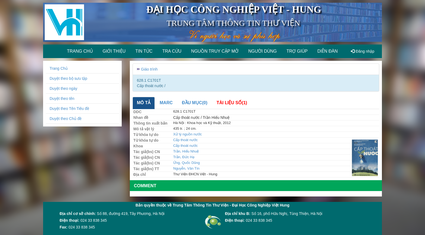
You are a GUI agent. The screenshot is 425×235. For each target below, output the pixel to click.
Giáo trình (149, 69)
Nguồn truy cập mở (215, 51)
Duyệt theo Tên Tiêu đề (69, 108)
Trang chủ (80, 51)
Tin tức (143, 51)
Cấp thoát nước (185, 140)
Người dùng (262, 51)
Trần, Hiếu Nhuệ (186, 151)
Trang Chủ (59, 68)
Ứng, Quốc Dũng (186, 163)
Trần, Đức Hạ (183, 157)
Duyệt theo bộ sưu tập (68, 78)
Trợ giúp (297, 51)
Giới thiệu (114, 51)
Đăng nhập (362, 51)
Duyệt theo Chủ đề (66, 118)
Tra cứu (172, 51)
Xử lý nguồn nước (187, 134)
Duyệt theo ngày (63, 88)
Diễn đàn (327, 51)
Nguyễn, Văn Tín (186, 168)
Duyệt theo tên (62, 98)
